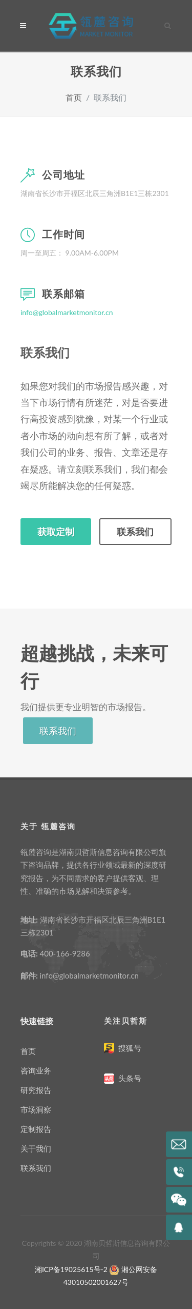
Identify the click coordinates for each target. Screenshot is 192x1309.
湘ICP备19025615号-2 (71, 1269)
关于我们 (35, 1148)
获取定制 (55, 531)
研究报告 (35, 1090)
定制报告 (35, 1129)
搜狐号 (129, 1047)
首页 (74, 97)
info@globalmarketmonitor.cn (66, 312)
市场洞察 (35, 1109)
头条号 (129, 1078)
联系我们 (135, 531)
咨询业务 (35, 1070)
